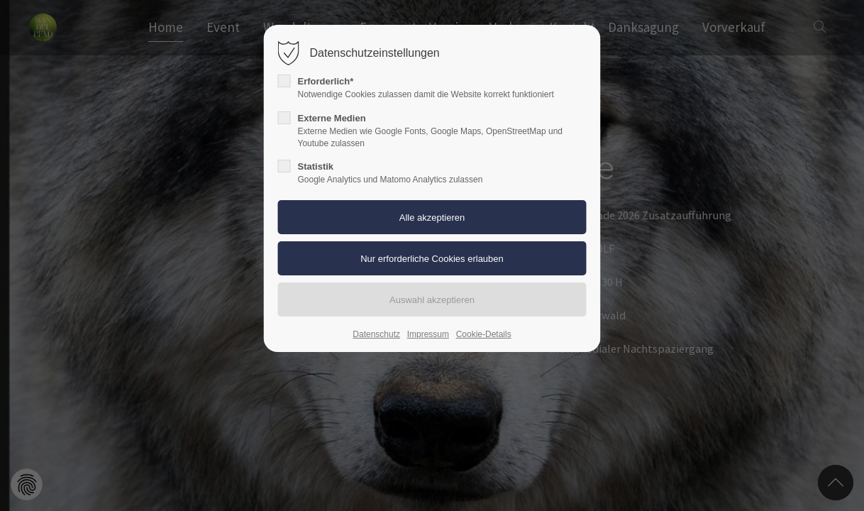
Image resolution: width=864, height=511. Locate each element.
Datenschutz (376, 334)
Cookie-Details (483, 334)
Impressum (428, 334)
